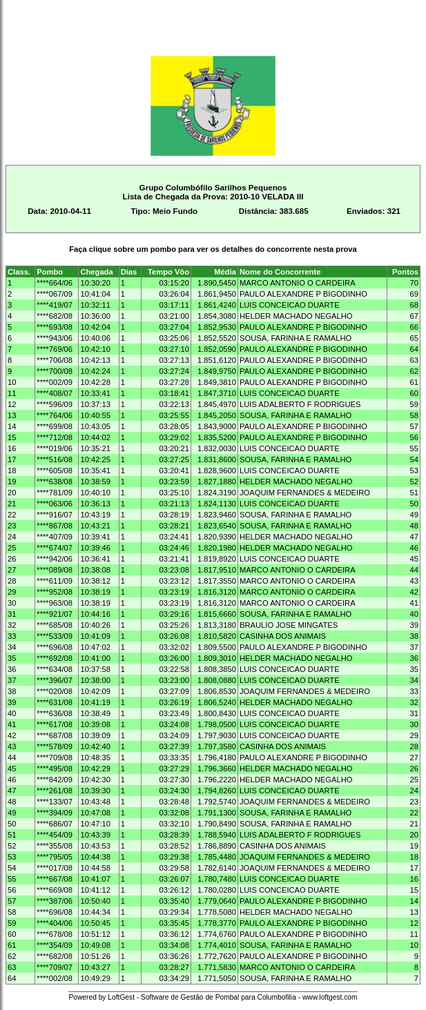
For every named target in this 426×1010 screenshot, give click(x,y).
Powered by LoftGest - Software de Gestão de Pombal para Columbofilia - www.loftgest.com (212, 997)
